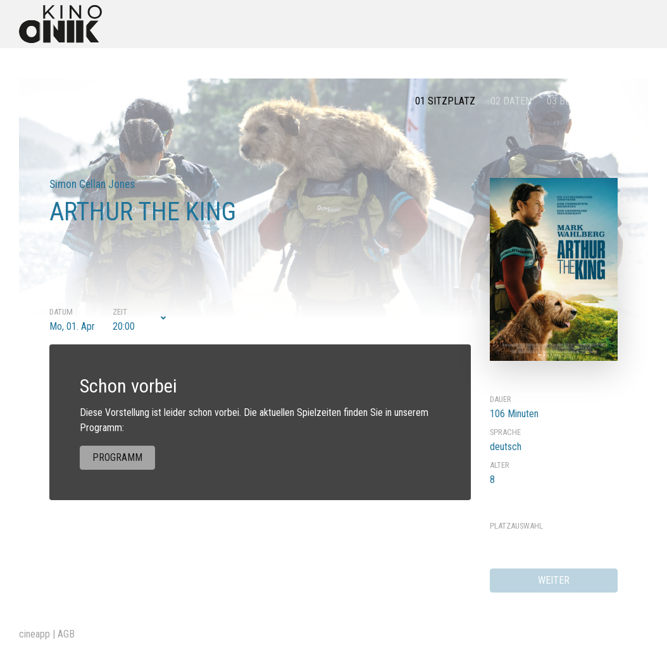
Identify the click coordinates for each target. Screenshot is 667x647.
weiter (554, 580)
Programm (117, 457)
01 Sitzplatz (445, 101)
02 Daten (511, 101)
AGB (66, 634)
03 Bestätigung (582, 101)
